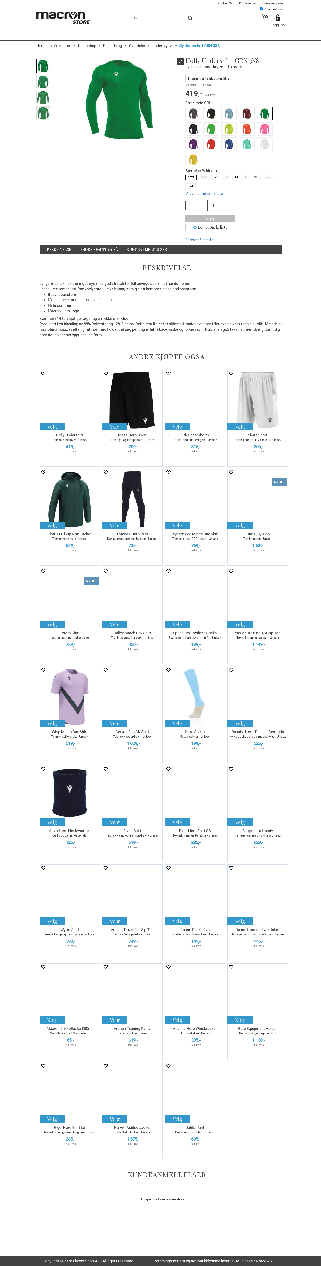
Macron (64, 45)
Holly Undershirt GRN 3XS (197, 45)
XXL (268, 177)
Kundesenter (247, 3)
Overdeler (137, 45)
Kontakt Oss (226, 3)
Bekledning (112, 45)
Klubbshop (87, 45)
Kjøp (210, 218)
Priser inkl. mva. (272, 9)
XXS (204, 177)
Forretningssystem (169, 1261)
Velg (52, 426)
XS (217, 177)
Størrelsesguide (272, 3)
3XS (191, 177)
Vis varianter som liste (204, 193)
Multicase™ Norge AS (254, 1261)
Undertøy (160, 45)
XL (256, 177)
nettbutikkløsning (205, 1261)
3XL (191, 186)
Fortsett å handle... (200, 240)
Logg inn (278, 25)
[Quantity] (202, 205)
